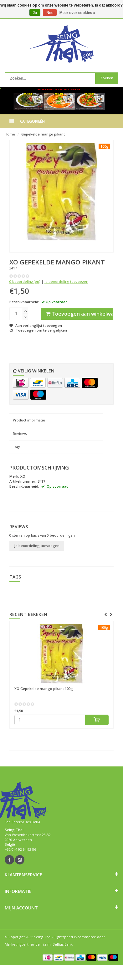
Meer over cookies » (77, 13)
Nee (49, 13)
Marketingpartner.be (22, 944)
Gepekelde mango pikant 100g (43, 688)
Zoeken (106, 78)
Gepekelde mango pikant (43, 134)
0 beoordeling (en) (24, 281)
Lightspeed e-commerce (75, 936)
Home (10, 134)
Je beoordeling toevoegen (66, 281)
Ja (35, 13)
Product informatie (29, 420)
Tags (16, 447)
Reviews (20, 433)
